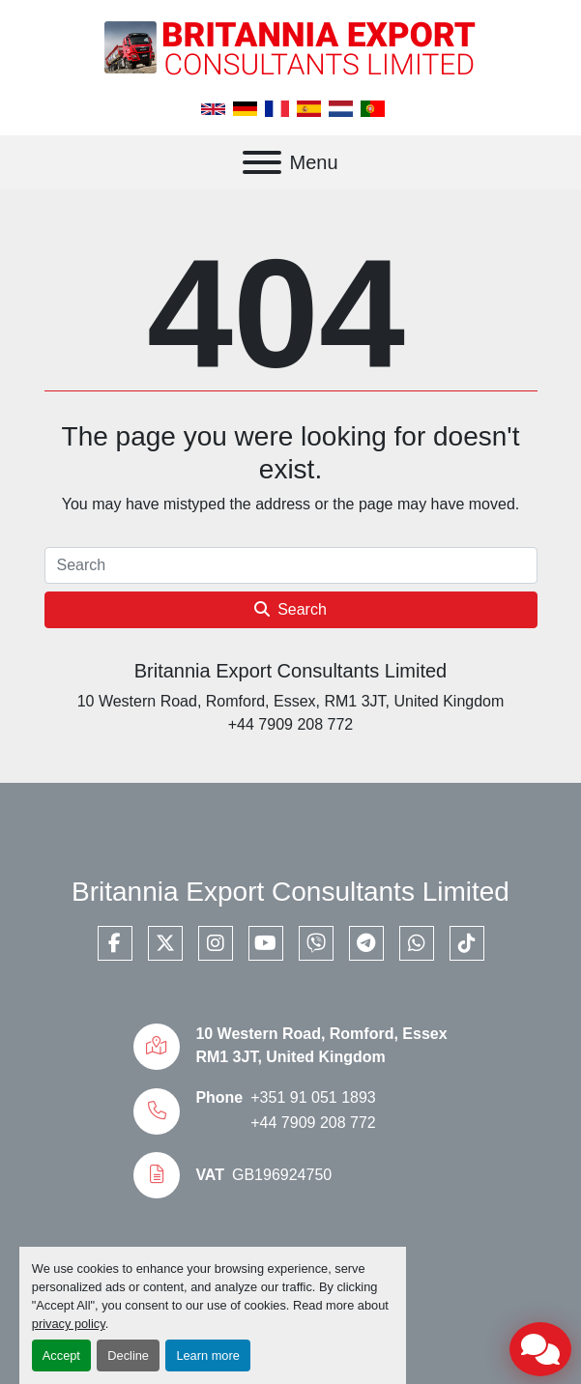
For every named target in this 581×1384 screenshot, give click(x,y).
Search (290, 609)
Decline (128, 1355)
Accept (61, 1355)
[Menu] (262, 162)
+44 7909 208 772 (312, 1122)
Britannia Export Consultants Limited (291, 670)
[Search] (290, 565)
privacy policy (68, 1323)
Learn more (207, 1355)
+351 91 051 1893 (312, 1097)
